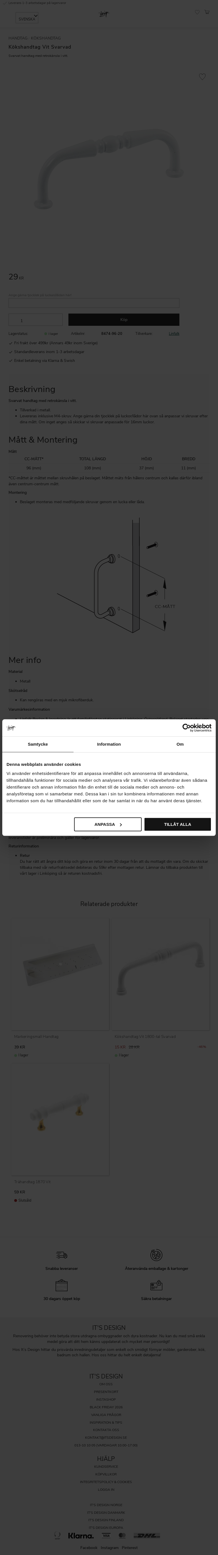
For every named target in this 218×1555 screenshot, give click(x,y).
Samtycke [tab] (38, 744)
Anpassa (108, 824)
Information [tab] (109, 744)
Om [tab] (180, 744)
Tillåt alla (177, 824)
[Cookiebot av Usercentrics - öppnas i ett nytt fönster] (186, 727)
